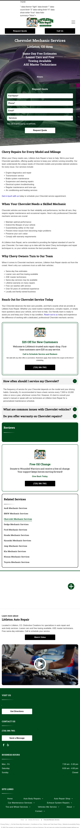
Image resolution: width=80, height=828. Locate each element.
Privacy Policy (4, 824)
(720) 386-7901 (8, 731)
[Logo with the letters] (40, 578)
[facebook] (3, 745)
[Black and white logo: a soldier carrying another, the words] (40, 601)
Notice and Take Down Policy (52, 824)
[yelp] (8, 745)
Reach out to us (51, 315)
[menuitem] (40, 508)
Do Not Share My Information (20, 824)
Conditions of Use (36, 824)
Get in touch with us (10, 196)
